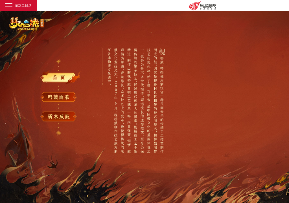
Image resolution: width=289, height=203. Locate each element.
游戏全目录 (18, 5)
